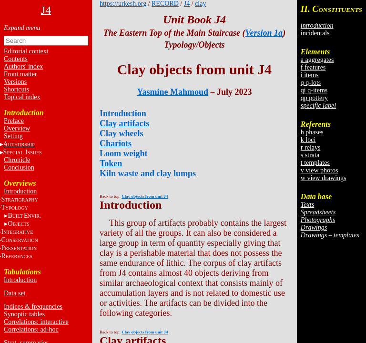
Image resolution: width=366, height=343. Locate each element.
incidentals (315, 33)
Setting (13, 136)
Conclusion (19, 167)
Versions (15, 81)
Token (111, 163)
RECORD (165, 3)
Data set (14, 293)
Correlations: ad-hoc (31, 329)
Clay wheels (121, 133)
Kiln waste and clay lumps (148, 173)
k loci (308, 139)
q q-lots (311, 82)
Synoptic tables (24, 314)
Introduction (20, 191)
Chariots (116, 143)
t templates (315, 162)
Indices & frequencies (33, 306)
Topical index (22, 97)
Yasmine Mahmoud (172, 92)
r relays (311, 147)
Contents (16, 58)
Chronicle (17, 159)
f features (313, 67)
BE (24, 215)
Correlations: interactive (36, 321)
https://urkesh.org (123, 3)
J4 (187, 3)
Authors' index (23, 66)
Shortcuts (16, 89)
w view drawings (323, 178)
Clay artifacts (124, 123)
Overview (17, 128)
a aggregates (317, 59)
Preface (14, 120)
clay (200, 3)
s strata (310, 155)
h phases (312, 132)
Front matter (20, 74)
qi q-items (314, 90)
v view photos (319, 170)
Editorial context (26, 51)
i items (310, 75)
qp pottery (314, 97)
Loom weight (124, 153)
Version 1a (264, 33)
